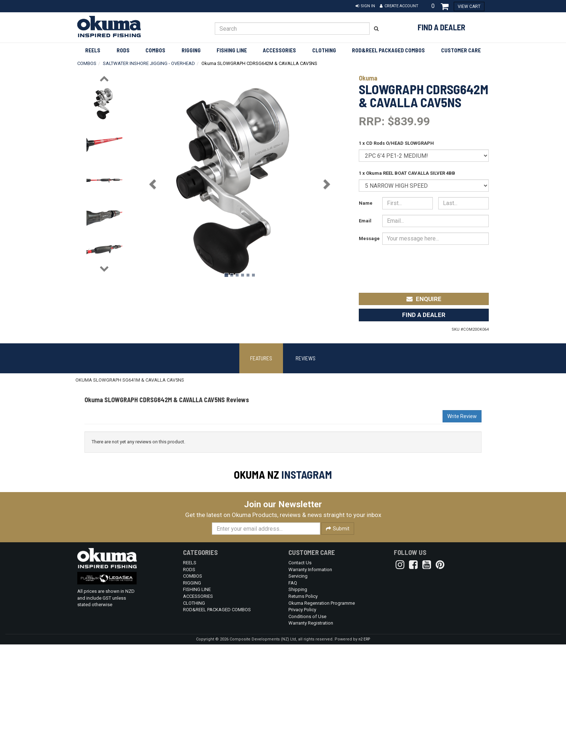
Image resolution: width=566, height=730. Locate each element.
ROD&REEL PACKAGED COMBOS (388, 50)
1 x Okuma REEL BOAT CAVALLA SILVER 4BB (407, 173)
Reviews (305, 358)
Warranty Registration (310, 708)
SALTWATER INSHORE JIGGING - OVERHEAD (149, 63)
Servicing (298, 661)
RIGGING (191, 50)
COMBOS (155, 50)
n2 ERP (364, 725)
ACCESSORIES (279, 50)
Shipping (297, 675)
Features (261, 358)
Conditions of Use (307, 702)
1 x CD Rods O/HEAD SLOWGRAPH (396, 143)
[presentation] (435, 263)
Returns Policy (303, 682)
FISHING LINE (232, 50)
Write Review (462, 416)
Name (366, 203)
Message (368, 238)
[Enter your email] (266, 614)
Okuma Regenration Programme (321, 688)
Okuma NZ (256, 474)
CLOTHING (324, 50)
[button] (365, 6)
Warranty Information (310, 655)
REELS (92, 50)
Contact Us (300, 648)
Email (365, 220)
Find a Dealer (441, 27)
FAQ (292, 668)
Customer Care (461, 50)
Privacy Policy (302, 695)
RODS (123, 50)
